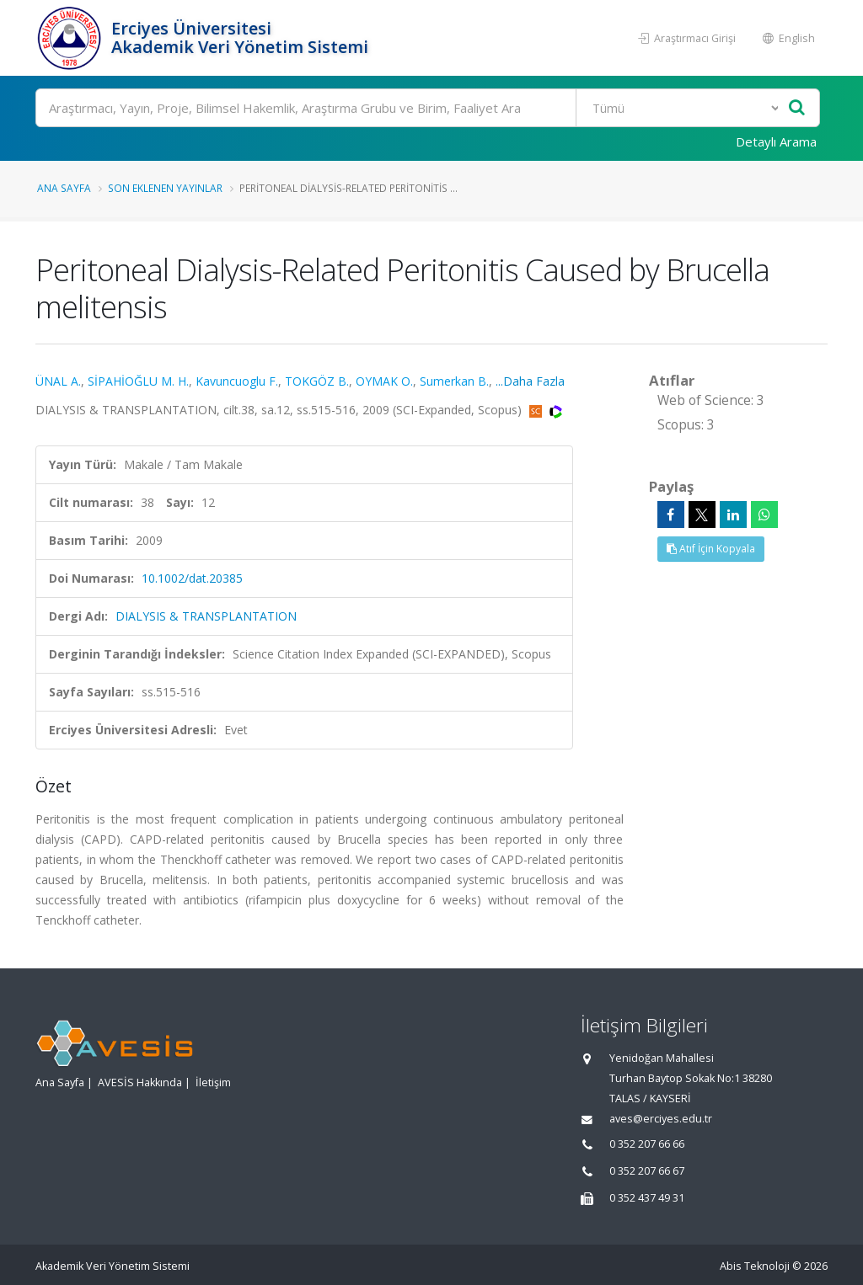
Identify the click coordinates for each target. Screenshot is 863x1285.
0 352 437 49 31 (646, 1198)
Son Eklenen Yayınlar (165, 188)
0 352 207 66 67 (646, 1171)
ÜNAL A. (58, 381)
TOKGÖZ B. (317, 381)
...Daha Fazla (530, 381)
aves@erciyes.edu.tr (660, 1119)
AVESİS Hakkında (140, 1082)
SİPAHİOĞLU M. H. (138, 381)
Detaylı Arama (776, 141)
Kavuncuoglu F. (237, 381)
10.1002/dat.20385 (192, 578)
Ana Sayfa (64, 188)
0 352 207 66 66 (646, 1144)
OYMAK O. (384, 381)
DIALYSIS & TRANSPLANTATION (206, 616)
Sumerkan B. (454, 381)
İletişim (213, 1082)
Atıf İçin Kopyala (711, 548)
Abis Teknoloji (755, 1266)
